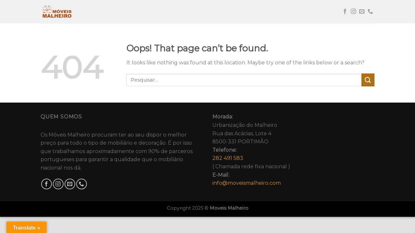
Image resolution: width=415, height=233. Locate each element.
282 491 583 (227, 158)
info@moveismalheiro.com (246, 183)
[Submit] (368, 79)
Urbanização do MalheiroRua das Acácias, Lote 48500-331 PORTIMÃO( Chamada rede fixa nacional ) (251, 150)
